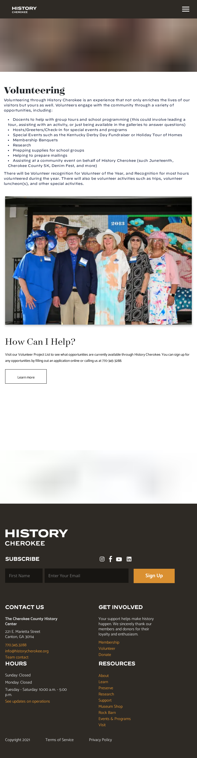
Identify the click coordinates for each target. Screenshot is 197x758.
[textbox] (185, 9)
